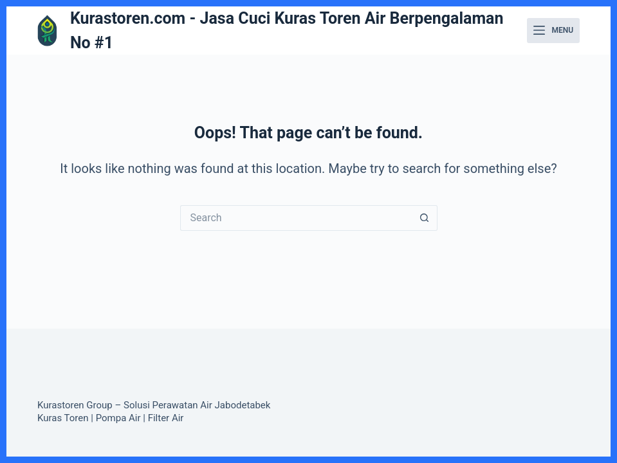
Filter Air (166, 418)
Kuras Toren (63, 418)
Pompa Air (118, 418)
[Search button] (424, 218)
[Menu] (553, 31)
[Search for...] (296, 218)
